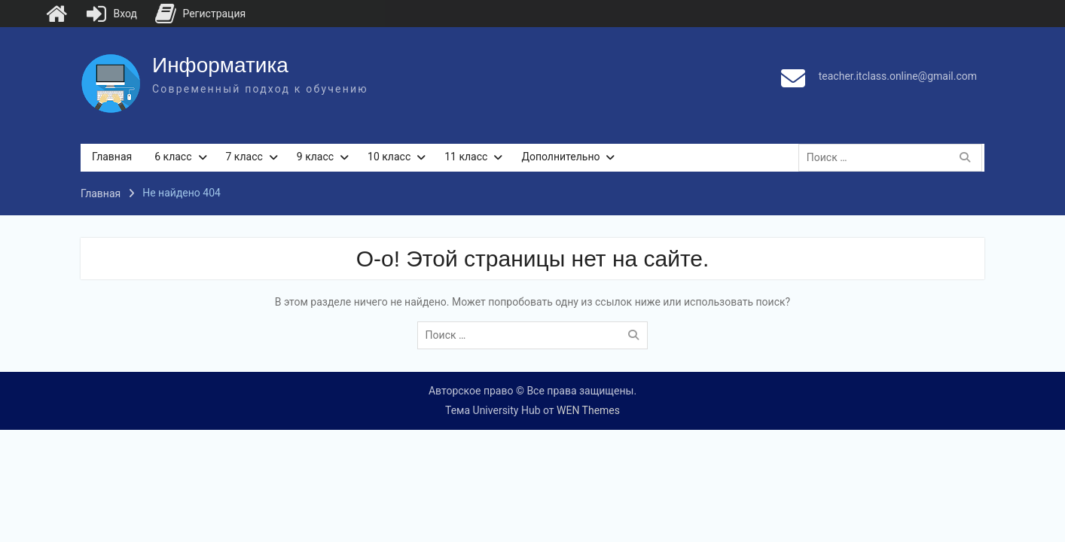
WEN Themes (588, 410)
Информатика (220, 65)
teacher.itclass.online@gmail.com (898, 76)
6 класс (172, 157)
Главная (112, 157)
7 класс (244, 157)
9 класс (315, 157)
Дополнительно (560, 157)
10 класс (389, 157)
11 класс (465, 157)
